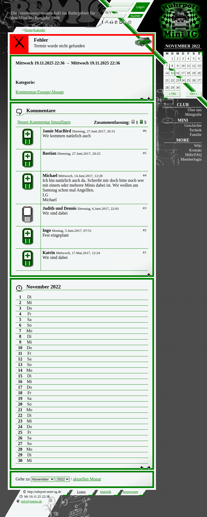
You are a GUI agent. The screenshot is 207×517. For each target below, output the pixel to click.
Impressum (130, 492)
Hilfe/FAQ (193, 155)
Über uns (195, 110)
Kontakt (195, 150)
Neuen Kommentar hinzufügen (43, 122)
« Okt (172, 93)
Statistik (105, 492)
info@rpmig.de (31, 501)
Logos (81, 492)
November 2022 (183, 46)
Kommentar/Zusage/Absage (40, 92)
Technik (195, 130)
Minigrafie (193, 114)
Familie (196, 134)
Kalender (39, 30)
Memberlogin (191, 159)
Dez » (193, 93)
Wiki (198, 145)
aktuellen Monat (87, 479)
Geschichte (193, 125)
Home (29, 30)
